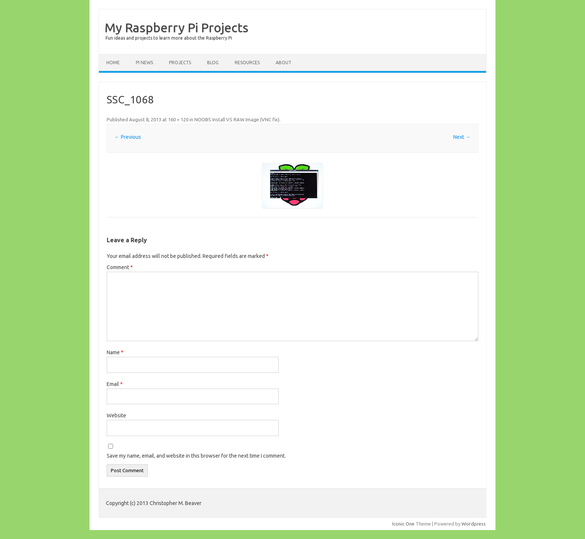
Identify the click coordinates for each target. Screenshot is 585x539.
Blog (213, 62)
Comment (120, 267)
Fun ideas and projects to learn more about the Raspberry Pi (169, 37)
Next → (461, 137)
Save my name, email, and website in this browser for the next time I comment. (196, 456)
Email (115, 384)
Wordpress (474, 523)
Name (115, 352)
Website (116, 415)
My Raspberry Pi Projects (176, 27)
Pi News (144, 62)
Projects (180, 62)
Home (113, 62)
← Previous (128, 137)
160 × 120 (178, 119)
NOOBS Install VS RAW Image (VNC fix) (236, 119)
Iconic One (403, 523)
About (283, 62)
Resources (247, 62)
